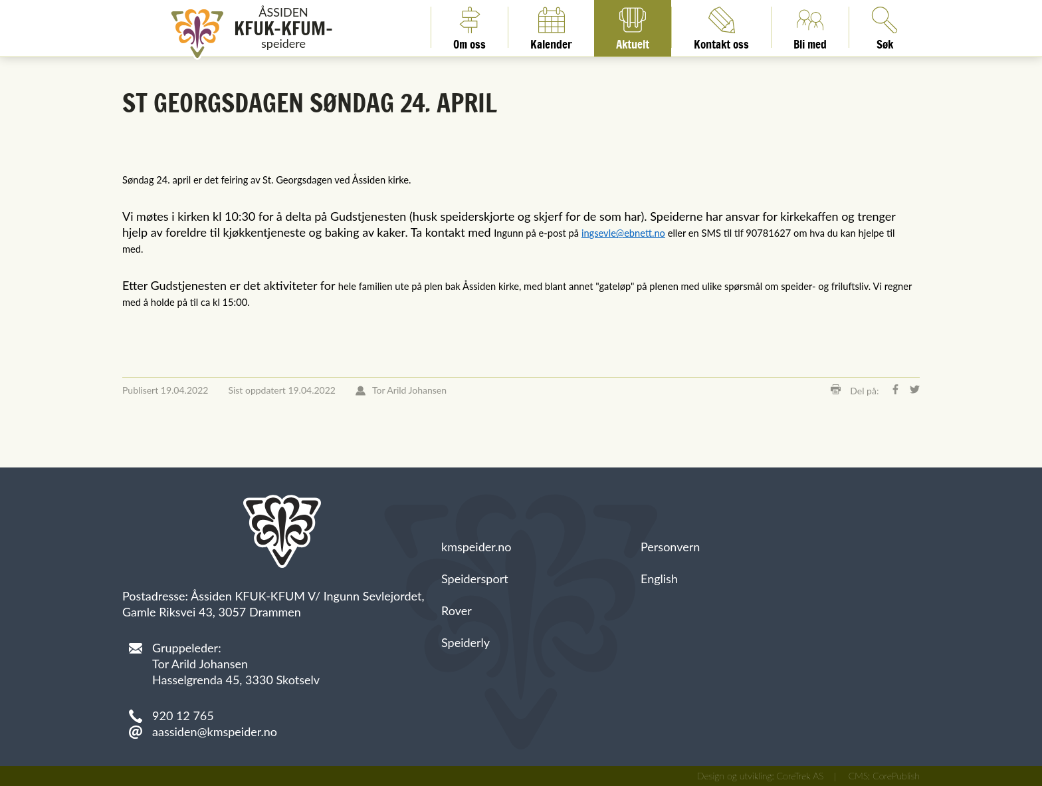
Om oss (469, 27)
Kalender (551, 27)
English (659, 578)
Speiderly (465, 642)
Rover (456, 610)
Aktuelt (632, 27)
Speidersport (474, 578)
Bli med (810, 27)
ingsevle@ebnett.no (623, 233)
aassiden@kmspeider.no (214, 731)
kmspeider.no (476, 546)
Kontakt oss (721, 27)
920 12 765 (183, 715)
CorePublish (896, 775)
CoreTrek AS (800, 775)
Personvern (670, 546)
